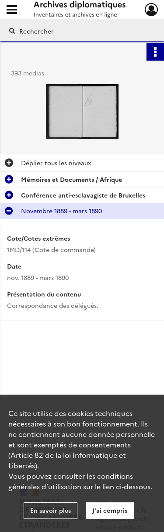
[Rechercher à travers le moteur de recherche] (81, 31)
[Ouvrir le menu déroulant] (12, 10)
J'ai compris (109, 510)
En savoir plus (50, 510)
